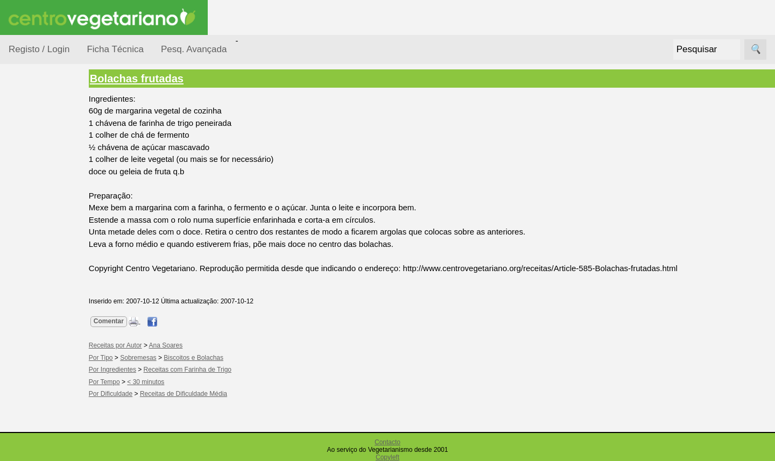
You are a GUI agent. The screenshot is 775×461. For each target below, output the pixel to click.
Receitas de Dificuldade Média (202, 394)
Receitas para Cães (47, 350)
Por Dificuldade (49, 195)
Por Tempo (41, 237)
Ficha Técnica (115, 49)
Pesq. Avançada (194, 49)
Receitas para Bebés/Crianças (50, 317)
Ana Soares (185, 345)
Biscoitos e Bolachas (212, 357)
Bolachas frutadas (155, 78)
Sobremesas (157, 357)
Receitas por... (34, 135)
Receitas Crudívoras (41, 284)
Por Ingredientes (51, 216)
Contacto (387, 442)
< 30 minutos (165, 382)
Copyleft (387, 457)
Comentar (127, 321)
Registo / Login (39, 49)
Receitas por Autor (44, 383)
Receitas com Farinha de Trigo (206, 369)
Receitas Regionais (40, 416)
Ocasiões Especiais (39, 169)
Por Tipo (37, 257)
